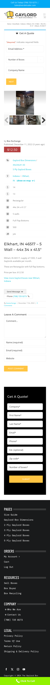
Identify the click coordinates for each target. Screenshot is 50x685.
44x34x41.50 (19, 164)
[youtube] (24, 669)
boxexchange (11, 303)
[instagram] (18, 669)
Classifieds (15, 24)
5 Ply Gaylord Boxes (22, 169)
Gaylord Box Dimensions (24, 160)
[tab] (25, 33)
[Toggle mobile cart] (44, 17)
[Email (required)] (25, 350)
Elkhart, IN (30, 24)
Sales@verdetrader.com (25, 5)
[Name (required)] (25, 342)
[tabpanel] (25, 63)
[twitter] (12, 669)
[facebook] (6, 669)
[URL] (25, 358)
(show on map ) (26, 180)
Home (9, 24)
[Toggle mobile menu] (44, 14)
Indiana (23, 24)
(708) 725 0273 (20, 296)
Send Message (15, 291)
